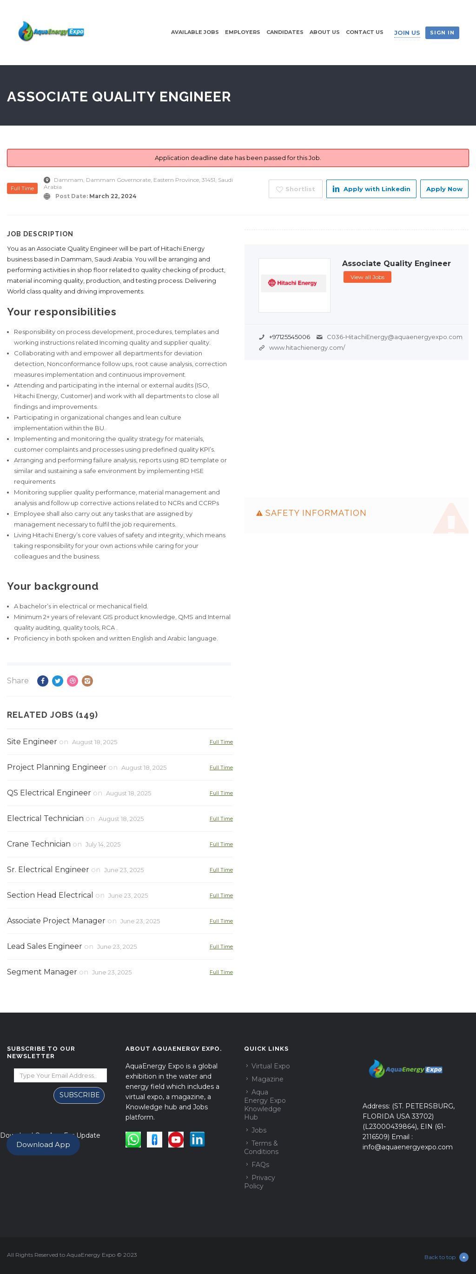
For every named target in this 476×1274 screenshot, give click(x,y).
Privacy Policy (259, 1182)
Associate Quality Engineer (396, 264)
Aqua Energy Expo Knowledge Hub (265, 1104)
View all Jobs (367, 276)
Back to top (446, 1257)
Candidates (285, 32)
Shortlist (295, 189)
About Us (325, 32)
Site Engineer (32, 741)
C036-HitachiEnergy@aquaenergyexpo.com (395, 336)
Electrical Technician (45, 818)
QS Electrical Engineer (49, 792)
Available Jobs (195, 32)
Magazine (267, 1079)
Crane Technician (39, 844)
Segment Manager (42, 971)
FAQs (260, 1165)
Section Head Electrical (50, 895)
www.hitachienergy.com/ (307, 347)
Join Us (407, 32)
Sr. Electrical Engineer (48, 869)
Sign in (442, 32)
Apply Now (444, 189)
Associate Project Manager (56, 920)
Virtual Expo (270, 1066)
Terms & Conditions (261, 1147)
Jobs (258, 1130)
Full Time (22, 188)
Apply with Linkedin (371, 189)
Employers (242, 32)
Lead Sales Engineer (44, 946)
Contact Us (364, 32)
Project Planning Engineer (56, 767)
